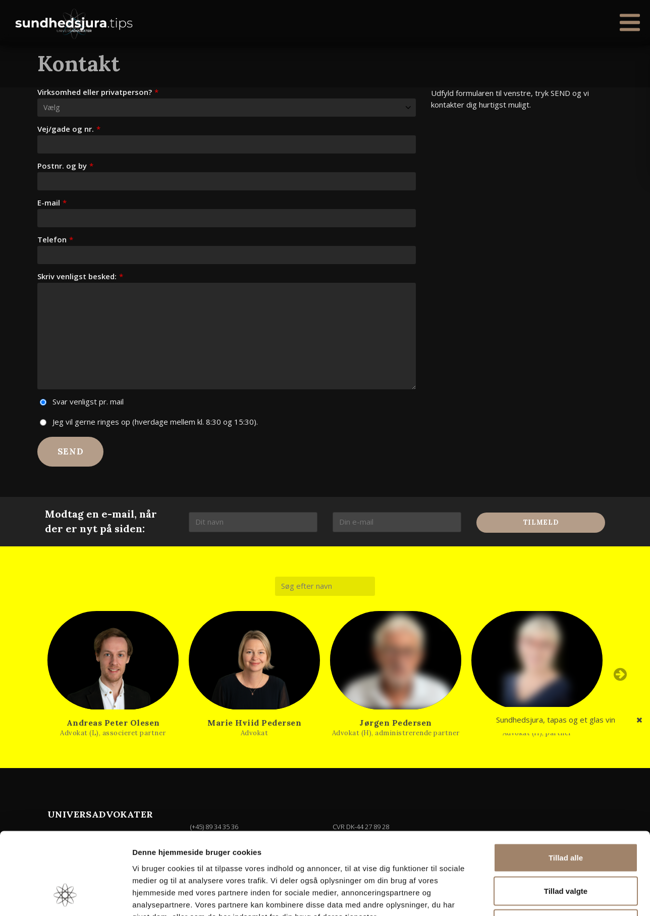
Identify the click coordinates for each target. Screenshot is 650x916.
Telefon (55, 239)
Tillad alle (566, 783)
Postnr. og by (65, 166)
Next (620, 674)
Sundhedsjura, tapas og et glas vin (555, 720)
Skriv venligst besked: (80, 276)
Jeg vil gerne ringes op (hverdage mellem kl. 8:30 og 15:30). (155, 422)
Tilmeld (541, 523)
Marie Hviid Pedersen (254, 723)
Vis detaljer (524, 896)
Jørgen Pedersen (395, 723)
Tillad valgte (565, 816)
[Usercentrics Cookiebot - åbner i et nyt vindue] (65, 896)
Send (71, 451)
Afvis (566, 849)
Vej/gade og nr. (68, 129)
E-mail (52, 203)
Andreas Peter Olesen (113, 723)
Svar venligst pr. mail (88, 401)
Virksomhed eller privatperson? (97, 92)
